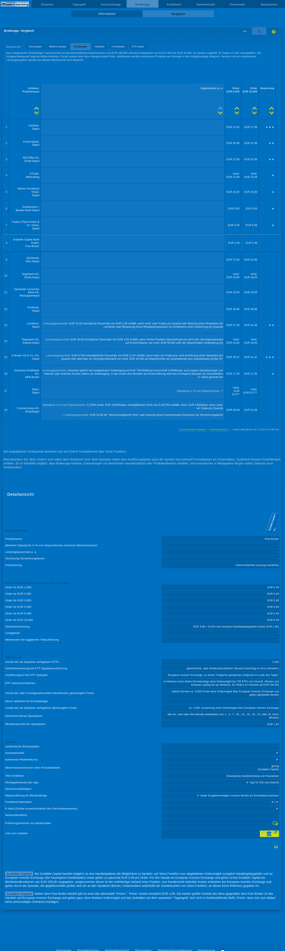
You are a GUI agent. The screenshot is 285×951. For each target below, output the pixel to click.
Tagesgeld (79, 4)
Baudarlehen (269, 4)
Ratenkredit (237, 4)
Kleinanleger (35, 46)
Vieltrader (100, 46)
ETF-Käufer (138, 46)
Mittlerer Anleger (58, 46)
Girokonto (47, 4)
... (279, 127)
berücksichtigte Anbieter (192, 429)
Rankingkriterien (219, 429)
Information (107, 13)
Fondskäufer (118, 46)
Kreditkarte (174, 4)
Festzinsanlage (111, 4)
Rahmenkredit (206, 4)
